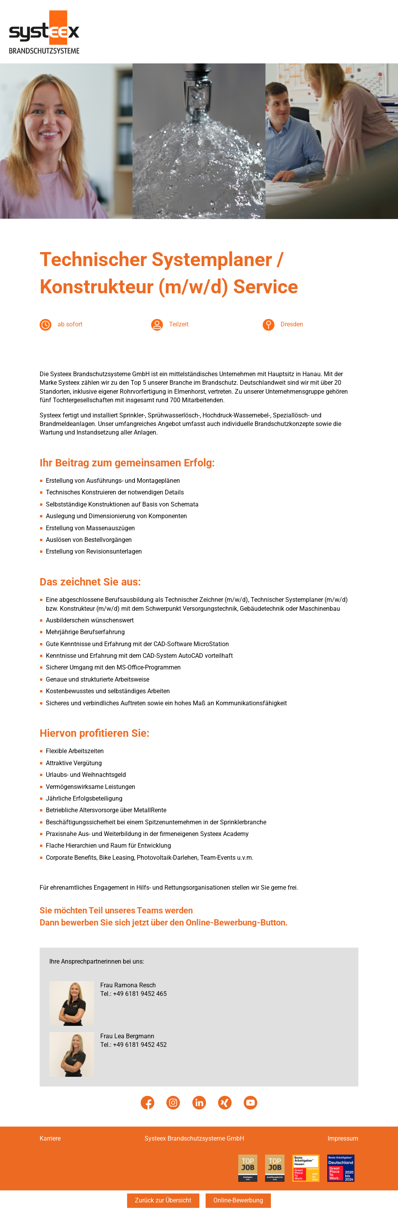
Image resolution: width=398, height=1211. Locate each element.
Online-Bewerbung (238, 1200)
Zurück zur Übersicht (163, 1200)
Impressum (343, 1138)
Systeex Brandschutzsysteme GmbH (194, 1138)
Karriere (50, 1138)
